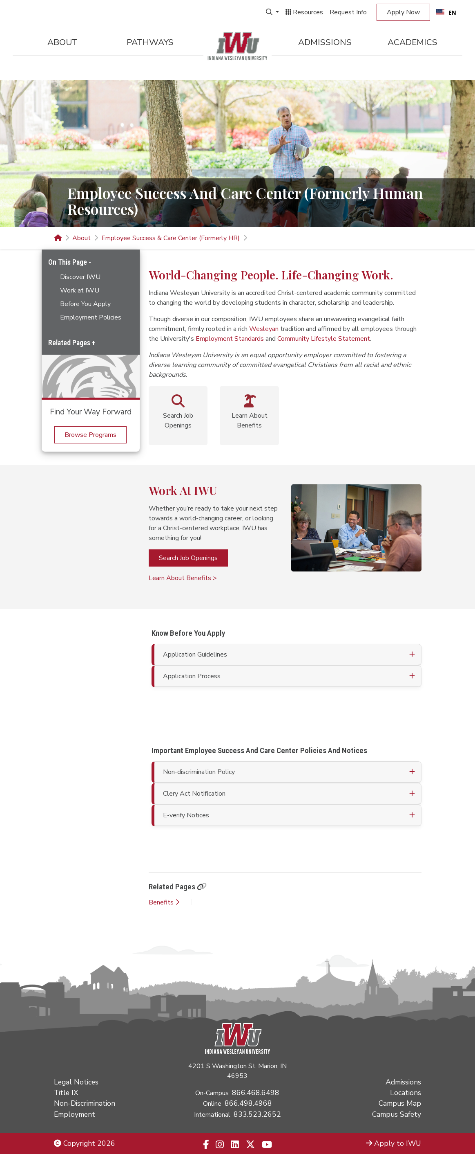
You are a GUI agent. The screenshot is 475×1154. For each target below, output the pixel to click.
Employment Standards (230, 338)
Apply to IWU (393, 1143)
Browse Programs (90, 434)
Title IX (66, 1093)
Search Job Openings (188, 557)
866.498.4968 (248, 1103)
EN (446, 12)
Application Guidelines (195, 654)
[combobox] (446, 12)
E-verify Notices (186, 815)
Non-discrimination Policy (199, 771)
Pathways (150, 42)
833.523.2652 (257, 1114)
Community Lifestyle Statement (323, 338)
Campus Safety (396, 1114)
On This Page (68, 262)
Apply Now (403, 12)
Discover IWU (80, 276)
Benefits (164, 902)
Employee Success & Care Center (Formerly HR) (170, 238)
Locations (405, 1093)
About (62, 42)
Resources (304, 12)
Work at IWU (79, 290)
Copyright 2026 (84, 1143)
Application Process (192, 676)
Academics (412, 42)
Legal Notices (76, 1082)
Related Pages (70, 342)
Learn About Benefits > (183, 578)
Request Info (348, 12)
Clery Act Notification (194, 793)
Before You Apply (85, 303)
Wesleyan (264, 328)
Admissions (325, 42)
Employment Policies (90, 317)
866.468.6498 (255, 1093)
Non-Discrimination (84, 1103)
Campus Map (400, 1103)
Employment (74, 1114)
